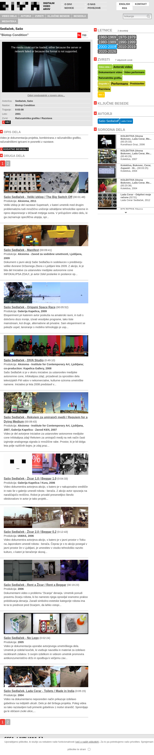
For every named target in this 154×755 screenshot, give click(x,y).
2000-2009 (107, 47)
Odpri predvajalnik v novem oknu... (46, 95)
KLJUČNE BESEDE (59, 16)
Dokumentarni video (110, 72)
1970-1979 (127, 37)
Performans (119, 83)
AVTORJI (26, 16)
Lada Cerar (126, 121)
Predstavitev (137, 83)
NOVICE (69, 8)
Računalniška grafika (110, 78)
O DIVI (68, 4)
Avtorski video (122, 66)
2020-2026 (107, 51)
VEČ (7, 122)
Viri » (101, 94)
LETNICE (105, 30)
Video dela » (105, 67)
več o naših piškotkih (87, 741)
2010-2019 (127, 47)
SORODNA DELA (111, 130)
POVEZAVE (94, 8)
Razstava (104, 89)
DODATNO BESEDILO (15, 149)
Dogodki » (104, 83)
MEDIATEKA (9, 21)
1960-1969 (107, 37)
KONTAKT (141, 4)
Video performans (134, 72)
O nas (91, 4)
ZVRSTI (39, 16)
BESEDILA (80, 16)
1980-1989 (107, 42)
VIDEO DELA (9, 16)
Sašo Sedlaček (109, 121)
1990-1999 (127, 42)
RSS (124, 8)
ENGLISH (124, 4)
